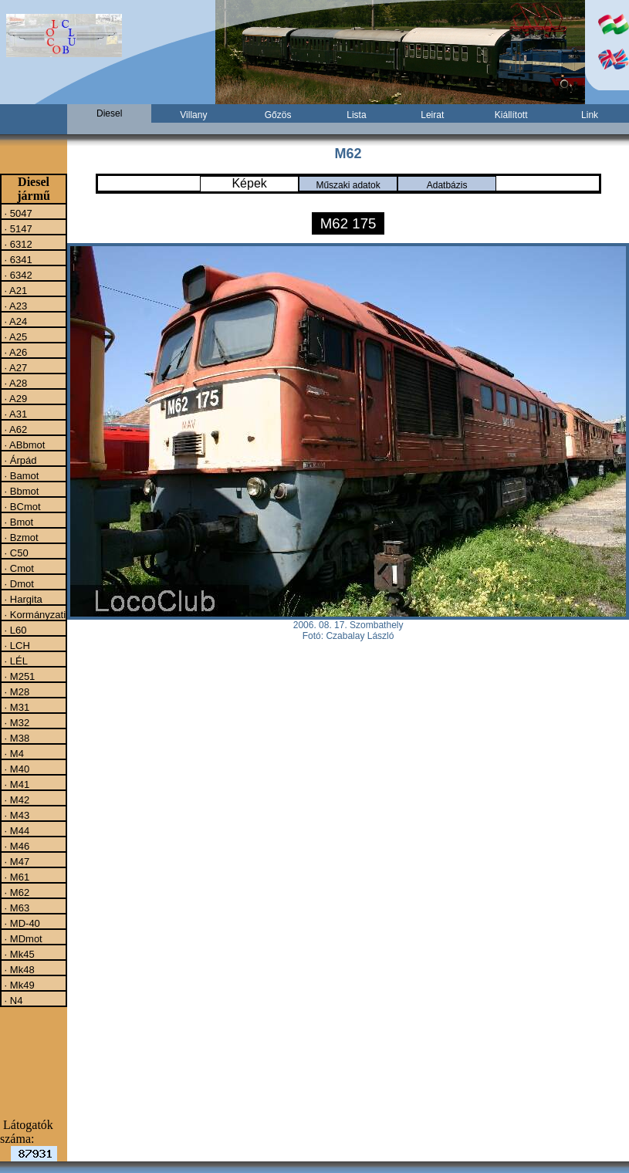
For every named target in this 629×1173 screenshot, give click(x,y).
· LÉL (15, 660)
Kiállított (511, 115)
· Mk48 (18, 969)
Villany (193, 115)
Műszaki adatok (348, 185)
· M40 (15, 768)
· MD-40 (21, 923)
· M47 (15, 861)
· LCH (16, 645)
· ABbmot (23, 444)
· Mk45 (18, 953)
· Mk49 (18, 984)
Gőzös (278, 115)
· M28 (15, 691)
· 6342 (17, 274)
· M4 (13, 753)
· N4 (12, 1000)
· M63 (15, 907)
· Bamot (20, 475)
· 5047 (17, 213)
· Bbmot (20, 490)
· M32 (15, 722)
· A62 (14, 429)
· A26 (14, 351)
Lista (356, 115)
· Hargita (22, 598)
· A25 (14, 336)
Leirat (432, 115)
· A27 (14, 367)
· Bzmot (20, 537)
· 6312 (17, 243)
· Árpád (19, 460)
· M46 (15, 845)
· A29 (14, 398)
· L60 (14, 629)
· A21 (14, 290)
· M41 (15, 784)
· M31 (15, 706)
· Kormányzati (34, 614)
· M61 (15, 876)
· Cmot (18, 568)
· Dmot (18, 583)
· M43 (15, 815)
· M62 (15, 892)
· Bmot (17, 521)
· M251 (18, 676)
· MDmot (22, 938)
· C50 (15, 552)
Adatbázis (447, 185)
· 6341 (17, 259)
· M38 (15, 737)
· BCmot (21, 506)
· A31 (14, 413)
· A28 (14, 382)
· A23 (14, 305)
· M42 (15, 799)
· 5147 (17, 228)
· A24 (14, 321)
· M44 (15, 830)
